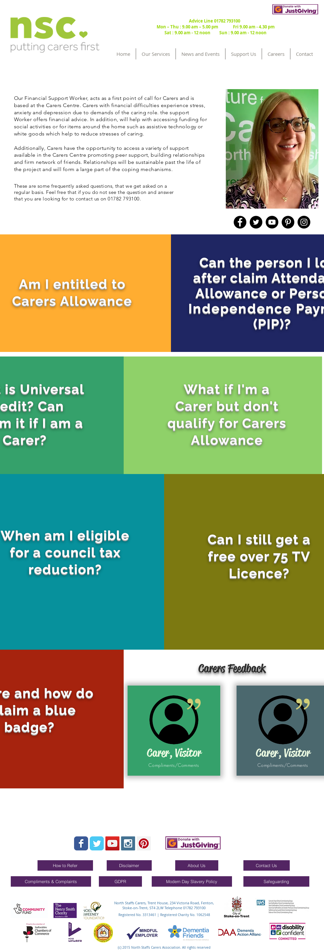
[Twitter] (256, 222)
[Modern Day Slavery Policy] (192, 881)
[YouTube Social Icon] (112, 843)
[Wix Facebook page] (81, 843)
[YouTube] (272, 222)
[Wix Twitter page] (97, 843)
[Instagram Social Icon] (128, 843)
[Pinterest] (288, 222)
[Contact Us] (266, 865)
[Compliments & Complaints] (51, 881)
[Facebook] (240, 222)
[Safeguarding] (276, 881)
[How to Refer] (65, 865)
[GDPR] (120, 881)
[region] (272, 149)
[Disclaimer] (129, 865)
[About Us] (196, 865)
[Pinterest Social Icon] (144, 843)
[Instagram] (304, 222)
